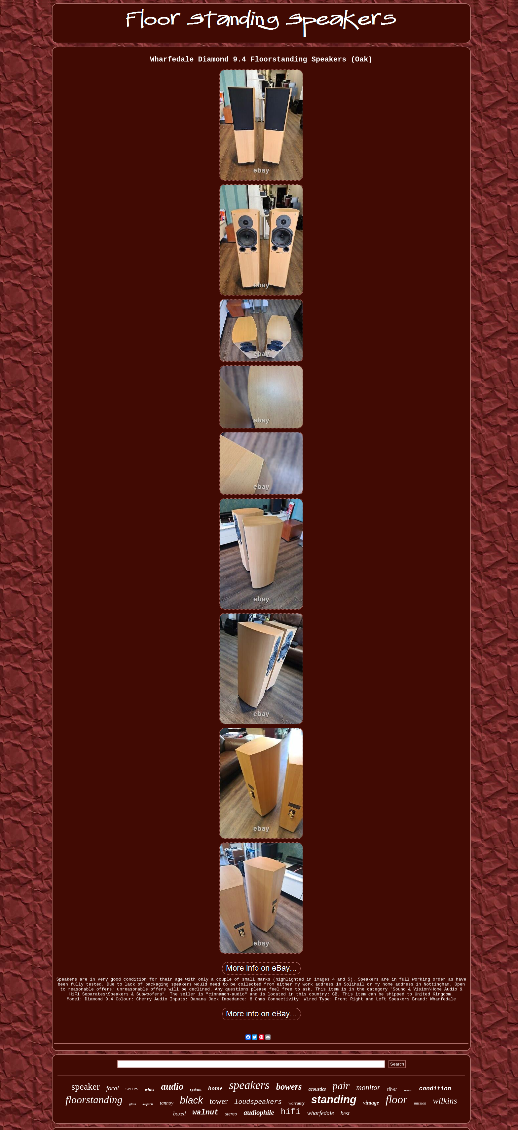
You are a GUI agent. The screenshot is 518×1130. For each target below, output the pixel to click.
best (345, 1113)
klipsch (147, 1104)
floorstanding (93, 1100)
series (132, 1088)
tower (219, 1101)
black (191, 1100)
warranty (296, 1103)
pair (341, 1086)
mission (420, 1103)
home (215, 1088)
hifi (291, 1112)
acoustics (317, 1089)
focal (112, 1088)
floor (396, 1099)
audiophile (258, 1112)
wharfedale (320, 1113)
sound (408, 1090)
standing (334, 1099)
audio (172, 1086)
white (150, 1089)
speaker (85, 1086)
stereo (231, 1113)
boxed (179, 1113)
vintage (371, 1103)
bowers (289, 1087)
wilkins (445, 1101)
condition (435, 1088)
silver (392, 1089)
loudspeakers (258, 1102)
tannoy (166, 1103)
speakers (249, 1085)
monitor (368, 1087)
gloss (132, 1104)
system (196, 1089)
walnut (205, 1113)
